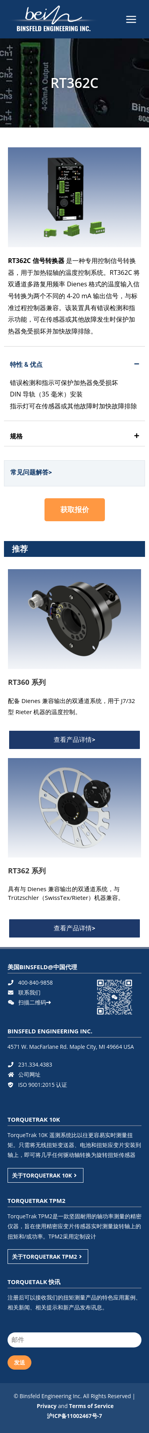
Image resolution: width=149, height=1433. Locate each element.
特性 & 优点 (26, 364)
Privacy (47, 1406)
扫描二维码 (29, 1002)
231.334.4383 (30, 1064)
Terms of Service (91, 1406)
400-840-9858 (30, 982)
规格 (16, 436)
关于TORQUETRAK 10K (45, 1175)
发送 (19, 1362)
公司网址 (24, 1074)
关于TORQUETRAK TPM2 (48, 1256)
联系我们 (24, 992)
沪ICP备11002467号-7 (74, 1416)
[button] (75, 509)
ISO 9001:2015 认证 (37, 1084)
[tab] (74, 364)
